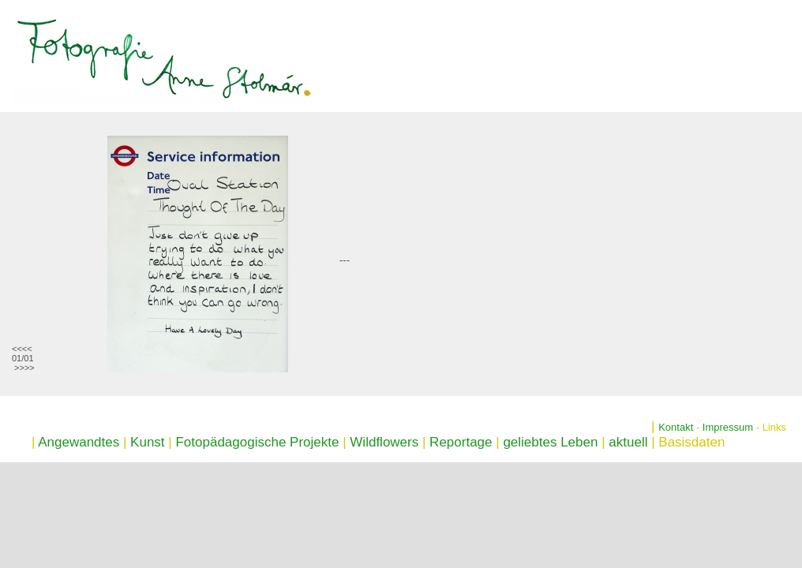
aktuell (628, 442)
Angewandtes (78, 442)
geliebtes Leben (550, 442)
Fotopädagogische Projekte (257, 442)
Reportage (460, 442)
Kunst (147, 442)
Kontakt (675, 427)
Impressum (728, 427)
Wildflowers (384, 442)
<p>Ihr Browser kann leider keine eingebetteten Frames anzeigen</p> (144, 254)
